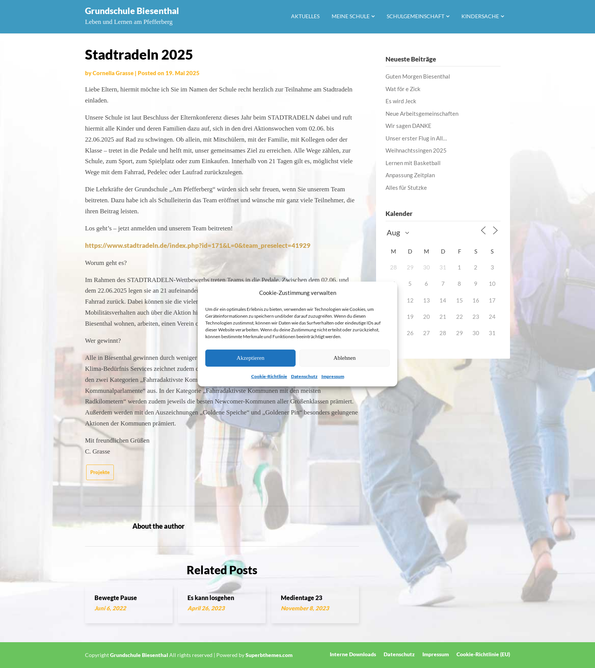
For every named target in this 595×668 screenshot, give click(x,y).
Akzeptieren (250, 358)
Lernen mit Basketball (413, 162)
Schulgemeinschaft (415, 16)
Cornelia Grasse (113, 72)
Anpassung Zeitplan (410, 175)
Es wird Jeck (401, 101)
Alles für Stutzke (406, 187)
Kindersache (480, 16)
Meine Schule (351, 16)
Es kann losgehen (210, 597)
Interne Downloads (353, 654)
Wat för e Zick (403, 88)
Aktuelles (305, 16)
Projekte (100, 472)
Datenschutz (304, 376)
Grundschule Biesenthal (132, 10)
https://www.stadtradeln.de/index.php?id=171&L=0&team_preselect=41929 (197, 245)
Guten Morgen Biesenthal (418, 76)
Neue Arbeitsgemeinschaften (422, 113)
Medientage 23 (301, 597)
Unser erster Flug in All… (416, 138)
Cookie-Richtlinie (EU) (483, 654)
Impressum (332, 376)
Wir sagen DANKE (408, 125)
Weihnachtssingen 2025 (416, 150)
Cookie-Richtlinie (269, 376)
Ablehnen (345, 358)
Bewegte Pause (115, 597)
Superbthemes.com (269, 655)
